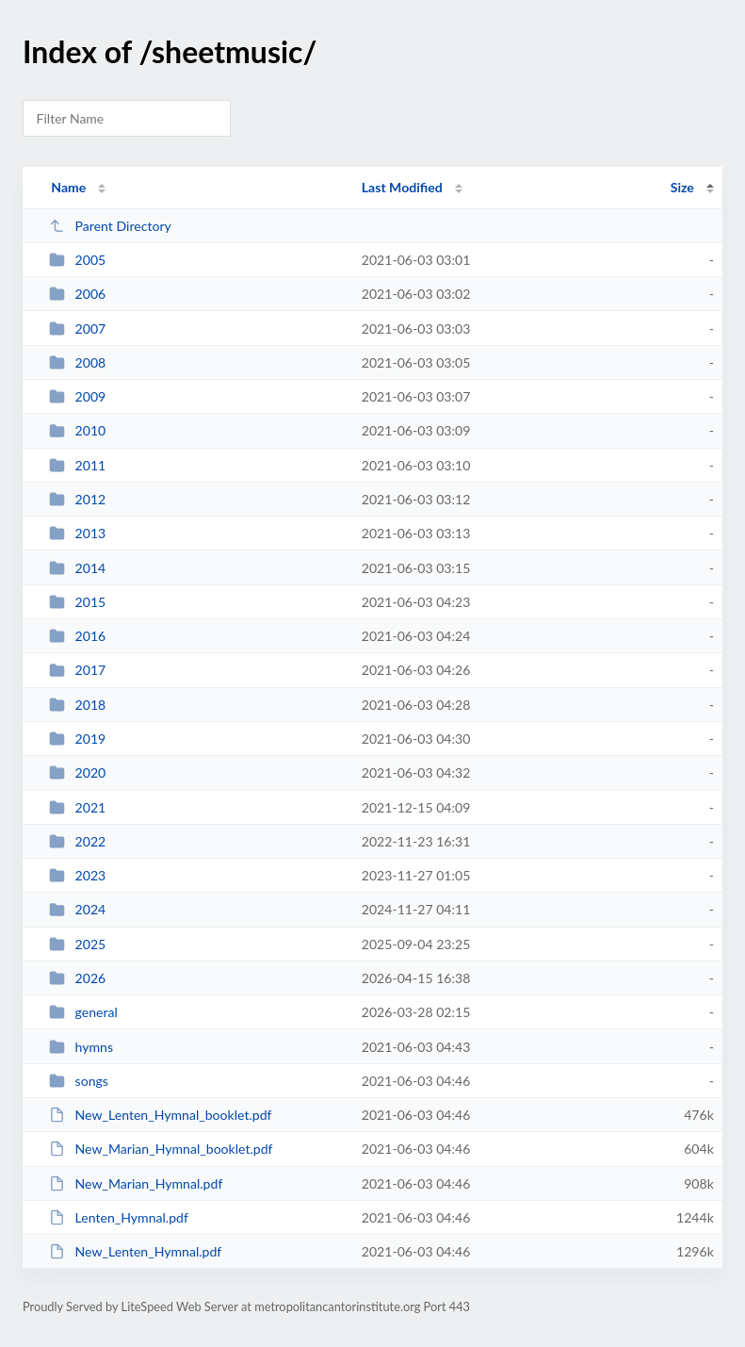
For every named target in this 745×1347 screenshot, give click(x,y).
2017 (77, 670)
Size (682, 187)
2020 (77, 772)
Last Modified (402, 187)
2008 (77, 362)
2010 (77, 430)
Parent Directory (110, 226)
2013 (77, 533)
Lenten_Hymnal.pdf (118, 1217)
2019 (77, 739)
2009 (77, 396)
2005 (77, 260)
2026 (77, 978)
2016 (77, 636)
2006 (77, 294)
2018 (77, 705)
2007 (77, 328)
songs (78, 1081)
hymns (81, 1047)
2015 (77, 602)
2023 (77, 875)
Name (68, 187)
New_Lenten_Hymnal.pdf (135, 1251)
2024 (77, 909)
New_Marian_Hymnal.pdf (135, 1183)
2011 (77, 465)
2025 (77, 944)
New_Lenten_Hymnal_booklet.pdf (160, 1115)
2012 (77, 499)
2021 (77, 807)
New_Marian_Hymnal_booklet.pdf (160, 1149)
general (83, 1012)
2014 (77, 568)
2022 (77, 841)
